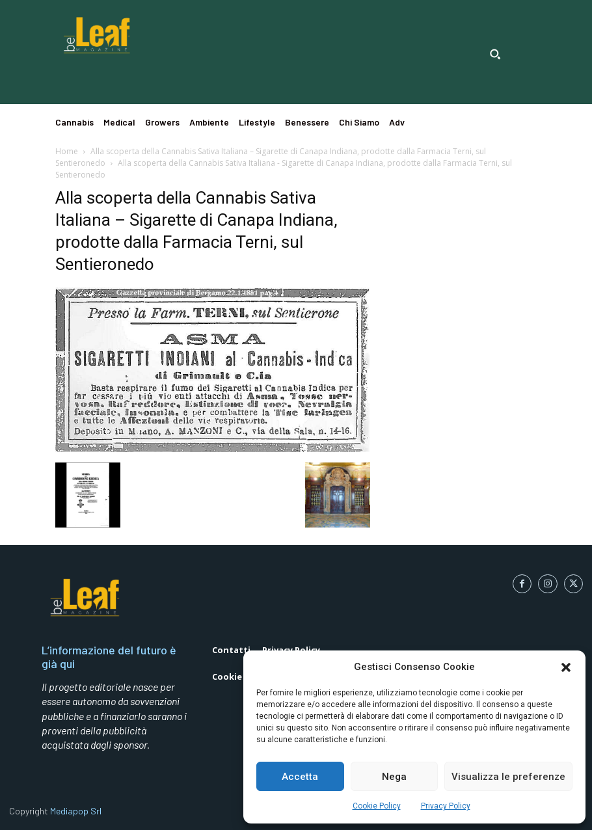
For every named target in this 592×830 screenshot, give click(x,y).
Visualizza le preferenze (508, 777)
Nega (394, 777)
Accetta (300, 777)
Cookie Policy (377, 805)
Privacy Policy (445, 805)
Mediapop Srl (75, 810)
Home (66, 151)
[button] (565, 667)
